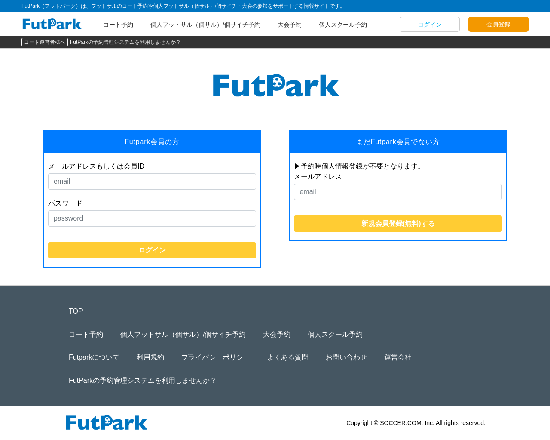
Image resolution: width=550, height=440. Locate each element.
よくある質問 (288, 357)
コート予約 (118, 24)
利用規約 (150, 357)
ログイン (430, 24)
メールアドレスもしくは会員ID (96, 166)
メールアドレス (318, 176)
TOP (76, 311)
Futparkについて (94, 357)
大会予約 (290, 24)
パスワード (65, 203)
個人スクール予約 (343, 24)
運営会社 (398, 357)
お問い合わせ (346, 357)
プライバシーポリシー (215, 357)
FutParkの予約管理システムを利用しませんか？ (125, 42)
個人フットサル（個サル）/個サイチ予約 (205, 24)
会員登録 (498, 24)
